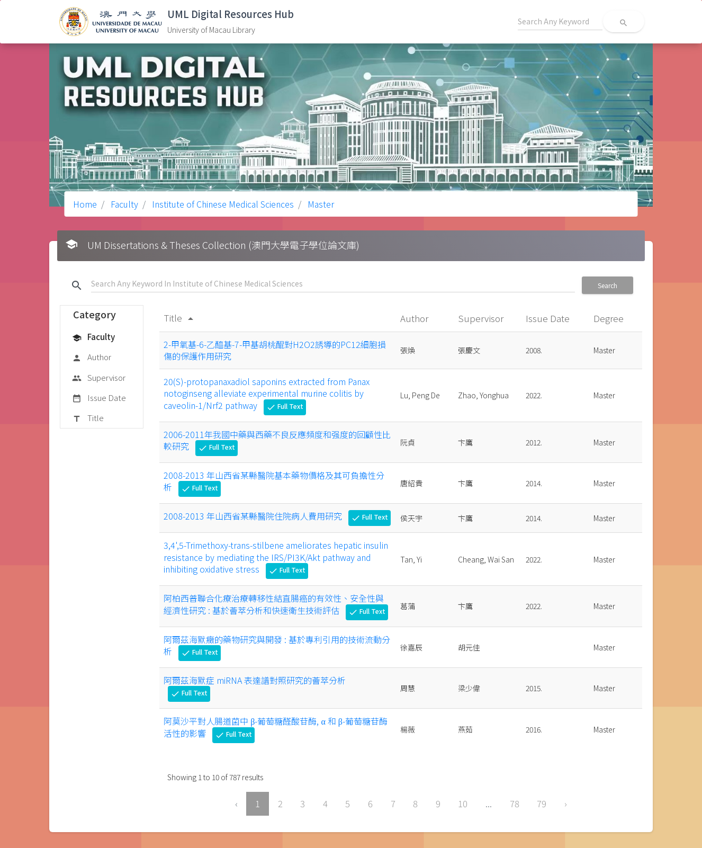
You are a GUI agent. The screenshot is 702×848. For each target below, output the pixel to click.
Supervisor (98, 378)
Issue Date (99, 398)
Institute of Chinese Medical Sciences (222, 204)
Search (607, 285)
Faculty (123, 204)
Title (88, 418)
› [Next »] (565, 803)
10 (462, 803)
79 (541, 803)
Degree (609, 318)
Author (91, 357)
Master (319, 204)
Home (85, 204)
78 (514, 803)
